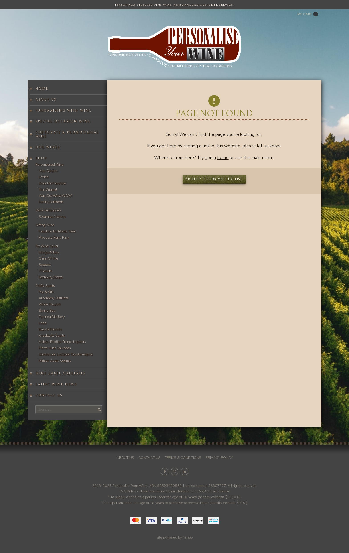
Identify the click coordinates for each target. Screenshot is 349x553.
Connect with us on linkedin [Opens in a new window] (184, 471)
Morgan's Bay (49, 252)
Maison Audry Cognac (55, 360)
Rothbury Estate (51, 277)
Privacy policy (219, 457)
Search (98, 409)
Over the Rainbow (52, 183)
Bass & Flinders (50, 329)
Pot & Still (46, 292)
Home (41, 89)
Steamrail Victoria (52, 216)
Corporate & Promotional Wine (67, 134)
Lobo (43, 323)
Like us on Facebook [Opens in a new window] (164, 471)
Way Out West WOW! (55, 195)
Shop (41, 158)
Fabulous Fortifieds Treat (57, 231)
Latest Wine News (56, 384)
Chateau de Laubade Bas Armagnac (66, 354)
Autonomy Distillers (53, 298)
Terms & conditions (183, 457)
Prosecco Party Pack (54, 237)
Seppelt (45, 264)
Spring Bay (47, 310)
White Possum (50, 304)
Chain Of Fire (48, 258)
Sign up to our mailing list (214, 179)
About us (46, 100)
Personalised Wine (49, 164)
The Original (48, 189)
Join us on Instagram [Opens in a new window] (174, 471)
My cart (307, 14)
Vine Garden (48, 171)
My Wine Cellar (46, 246)
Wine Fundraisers (48, 210)
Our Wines (47, 147)
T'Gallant (45, 271)
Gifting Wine (44, 225)
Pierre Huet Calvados (55, 348)
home (223, 158)
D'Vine (44, 177)
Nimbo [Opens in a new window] (188, 537)
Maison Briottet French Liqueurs (62, 342)
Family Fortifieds (51, 202)
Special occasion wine (63, 121)
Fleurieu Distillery (52, 317)
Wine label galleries (60, 373)
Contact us (49, 395)
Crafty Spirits (45, 285)
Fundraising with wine (63, 110)
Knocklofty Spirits (52, 335)
